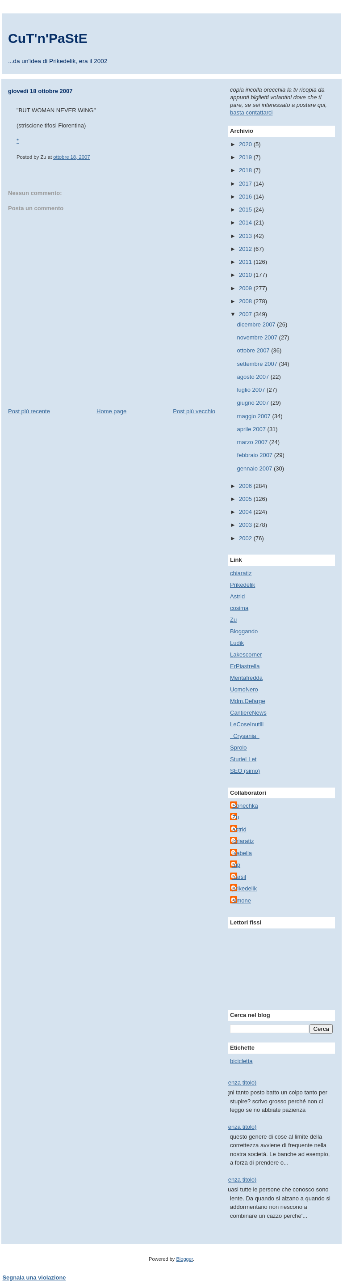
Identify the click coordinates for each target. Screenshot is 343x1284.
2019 (246, 157)
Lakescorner (246, 654)
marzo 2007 (253, 442)
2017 (246, 183)
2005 (246, 499)
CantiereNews (248, 712)
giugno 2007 (254, 402)
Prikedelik (242, 584)
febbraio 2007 (255, 455)
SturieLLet (243, 759)
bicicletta (241, 1061)
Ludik (237, 643)
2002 (246, 538)
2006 (246, 486)
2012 (246, 249)
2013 (246, 236)
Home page (111, 411)
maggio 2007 (254, 416)
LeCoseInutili (247, 724)
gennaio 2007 (255, 468)
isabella (242, 853)
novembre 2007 (258, 337)
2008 (246, 301)
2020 (246, 144)
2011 (246, 261)
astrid (239, 829)
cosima (239, 608)
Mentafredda (246, 677)
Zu (233, 619)
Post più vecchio (194, 411)
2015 (246, 209)
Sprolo (238, 747)
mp (236, 864)
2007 (246, 314)
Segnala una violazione (34, 1277)
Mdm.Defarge (247, 701)
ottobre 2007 (254, 350)
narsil (239, 876)
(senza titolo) (239, 1082)
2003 (246, 524)
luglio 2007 (252, 389)
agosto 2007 (254, 376)
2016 (246, 196)
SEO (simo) (245, 770)
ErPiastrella (244, 666)
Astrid (237, 596)
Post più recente (29, 411)
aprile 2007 (252, 429)
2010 (246, 274)
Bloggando (244, 631)
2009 (246, 288)
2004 (246, 512)
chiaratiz (240, 573)
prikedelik (244, 888)
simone (241, 900)
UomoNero (244, 689)
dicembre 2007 (257, 324)
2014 (246, 222)
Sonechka (245, 805)
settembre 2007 (258, 363)
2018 (246, 170)
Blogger (184, 1259)
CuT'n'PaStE (48, 38)
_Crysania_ (244, 736)
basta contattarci (251, 112)
